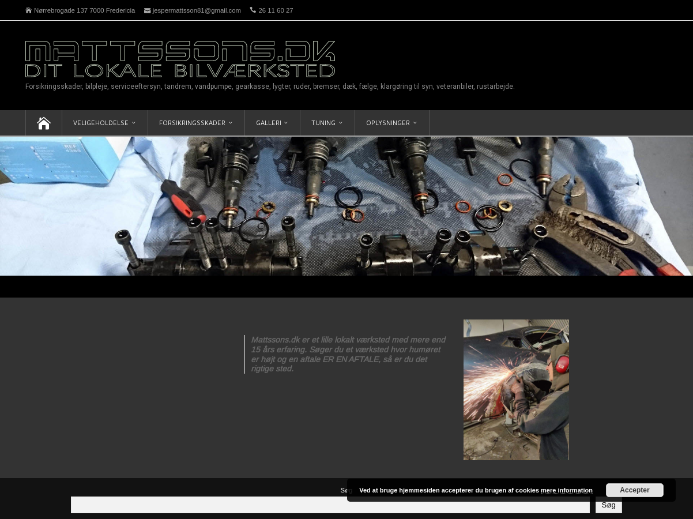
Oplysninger (388, 122)
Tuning (323, 122)
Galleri (268, 122)
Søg (347, 490)
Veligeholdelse (101, 122)
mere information (567, 490)
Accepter (634, 490)
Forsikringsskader (192, 122)
